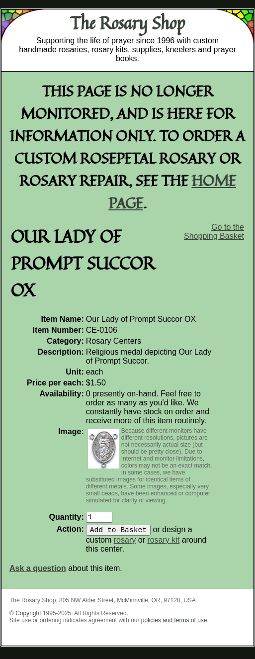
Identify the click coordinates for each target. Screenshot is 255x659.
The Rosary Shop (127, 22)
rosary (125, 544)
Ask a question (37, 572)
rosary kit (163, 544)
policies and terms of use (174, 624)
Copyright (28, 617)
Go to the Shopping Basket (214, 231)
